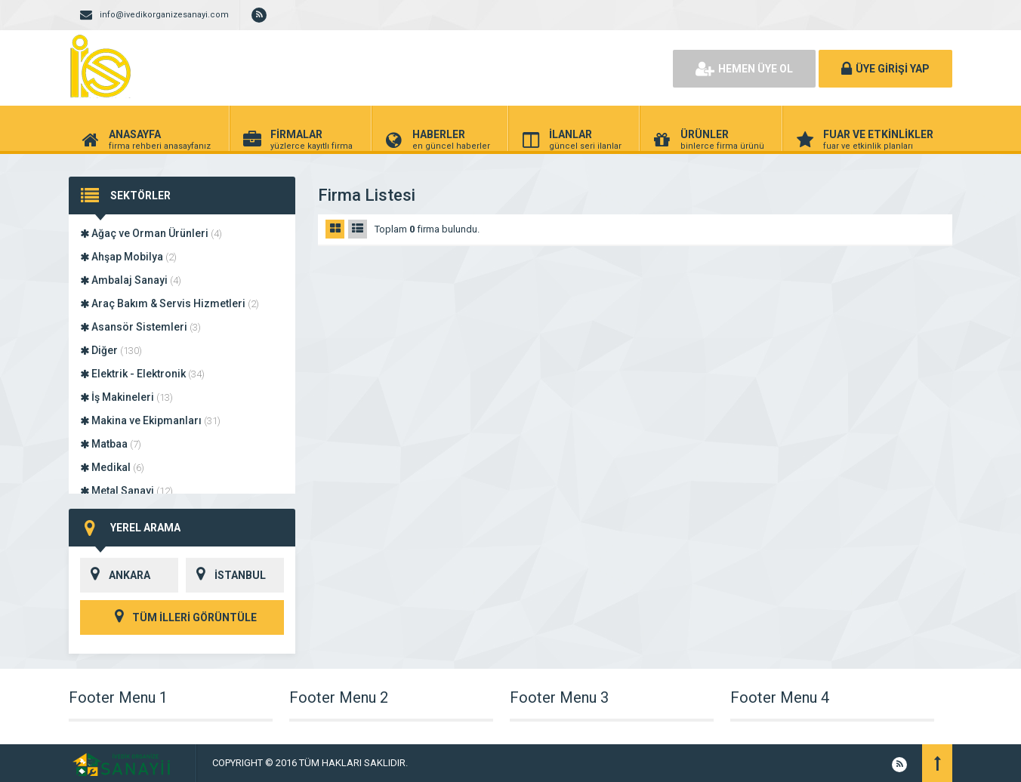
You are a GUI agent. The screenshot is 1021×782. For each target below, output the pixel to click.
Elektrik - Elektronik (142, 374)
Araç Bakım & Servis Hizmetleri (169, 303)
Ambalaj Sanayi (130, 280)
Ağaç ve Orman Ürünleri (151, 233)
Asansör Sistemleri (140, 327)
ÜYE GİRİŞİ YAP (885, 69)
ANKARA (115, 575)
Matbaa (110, 444)
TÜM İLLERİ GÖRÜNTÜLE (182, 617)
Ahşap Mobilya (128, 257)
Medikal (112, 467)
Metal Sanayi (126, 491)
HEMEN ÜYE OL (744, 69)
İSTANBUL (226, 575)
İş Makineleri (126, 397)
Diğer (111, 350)
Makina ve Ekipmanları (150, 420)
